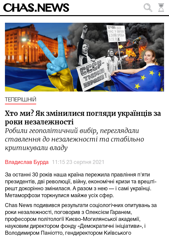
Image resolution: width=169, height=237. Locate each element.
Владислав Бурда (27, 162)
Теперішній (20, 100)
